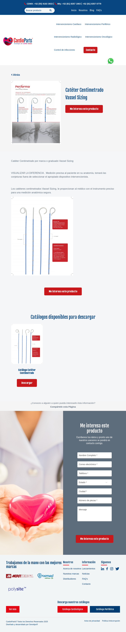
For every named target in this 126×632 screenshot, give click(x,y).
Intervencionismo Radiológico (68, 37)
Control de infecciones (64, 50)
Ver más (12, 609)
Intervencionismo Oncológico (98, 37)
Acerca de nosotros (72, 568)
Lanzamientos (88, 568)
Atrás (15, 74)
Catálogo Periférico (105, 609)
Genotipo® (33, 624)
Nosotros (83, 10)
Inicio (73, 10)
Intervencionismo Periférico (97, 24)
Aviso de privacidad (92, 621)
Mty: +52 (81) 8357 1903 (69, 4)
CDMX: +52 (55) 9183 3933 (40, 4)
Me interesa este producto (84, 108)
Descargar (27, 382)
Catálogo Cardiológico (72, 609)
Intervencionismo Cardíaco (68, 24)
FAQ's (99, 10)
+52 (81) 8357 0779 (92, 4)
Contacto (90, 50)
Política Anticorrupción (111, 621)
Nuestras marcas (71, 574)
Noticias (86, 574)
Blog (92, 10)
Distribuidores (69, 579)
